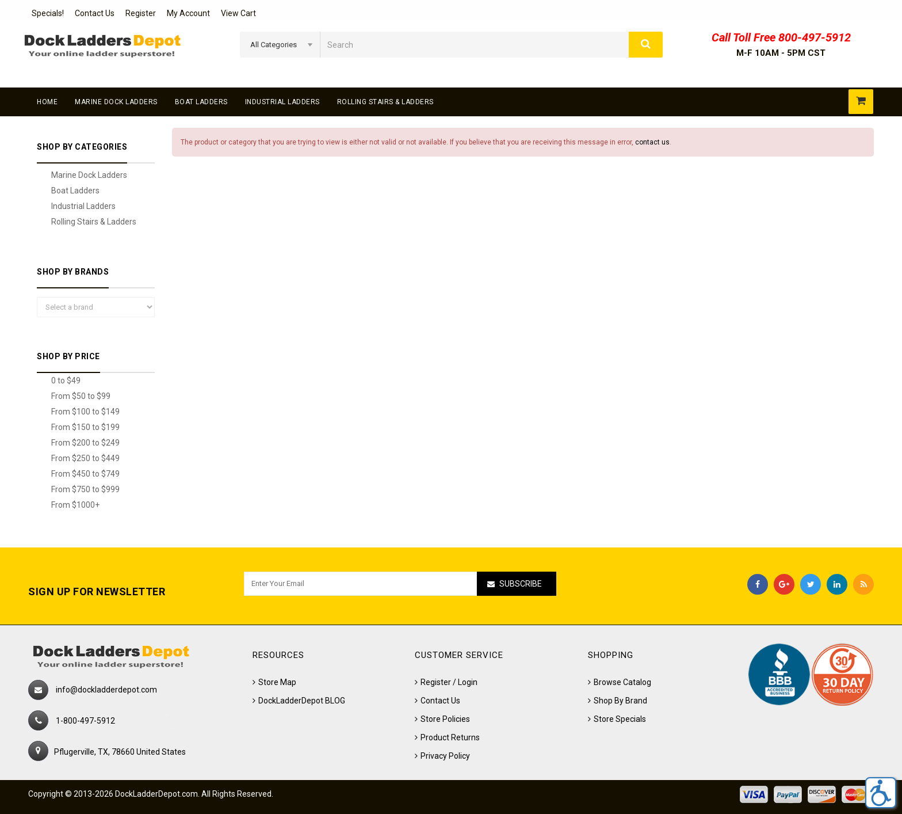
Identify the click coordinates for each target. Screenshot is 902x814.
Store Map (277, 682)
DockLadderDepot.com (156, 793)
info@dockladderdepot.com (106, 689)
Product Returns (450, 737)
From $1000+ (75, 504)
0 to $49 (66, 380)
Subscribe (520, 583)
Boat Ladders (201, 102)
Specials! (48, 13)
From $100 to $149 (85, 411)
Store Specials (620, 719)
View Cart (238, 13)
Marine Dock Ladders (116, 102)
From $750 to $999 (85, 489)
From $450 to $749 (85, 473)
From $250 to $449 (85, 458)
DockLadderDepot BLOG (301, 700)
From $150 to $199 (85, 427)
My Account (188, 13)
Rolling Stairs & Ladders (385, 102)
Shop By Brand (620, 700)
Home (47, 102)
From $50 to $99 (80, 396)
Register (140, 13)
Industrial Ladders (282, 102)
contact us (652, 142)
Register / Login (449, 682)
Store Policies (445, 719)
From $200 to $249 (85, 442)
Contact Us (94, 13)
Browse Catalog (622, 682)
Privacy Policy (445, 755)
